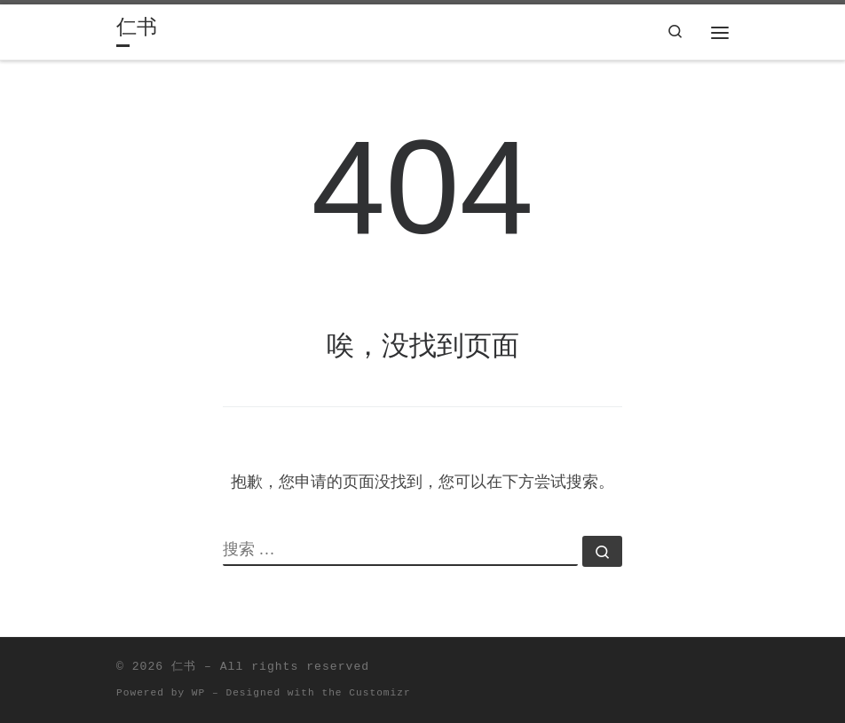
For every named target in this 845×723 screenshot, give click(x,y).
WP (198, 693)
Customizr (379, 693)
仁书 (183, 666)
